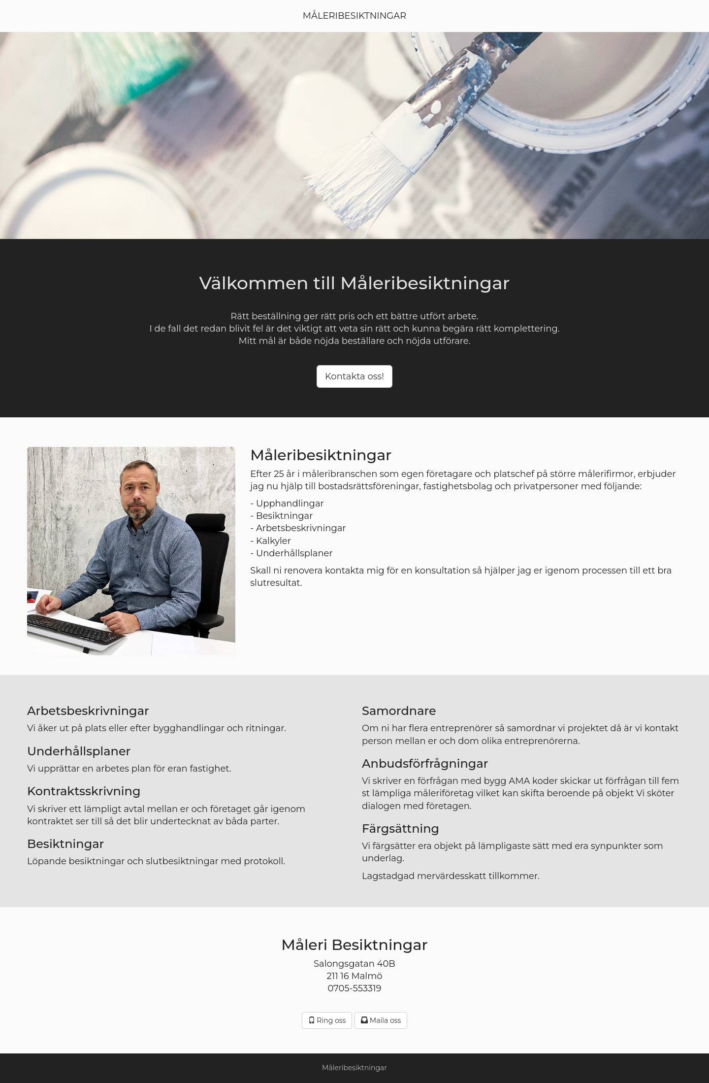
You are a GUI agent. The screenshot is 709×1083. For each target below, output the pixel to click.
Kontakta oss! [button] (354, 376)
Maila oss (381, 1020)
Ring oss (327, 1020)
